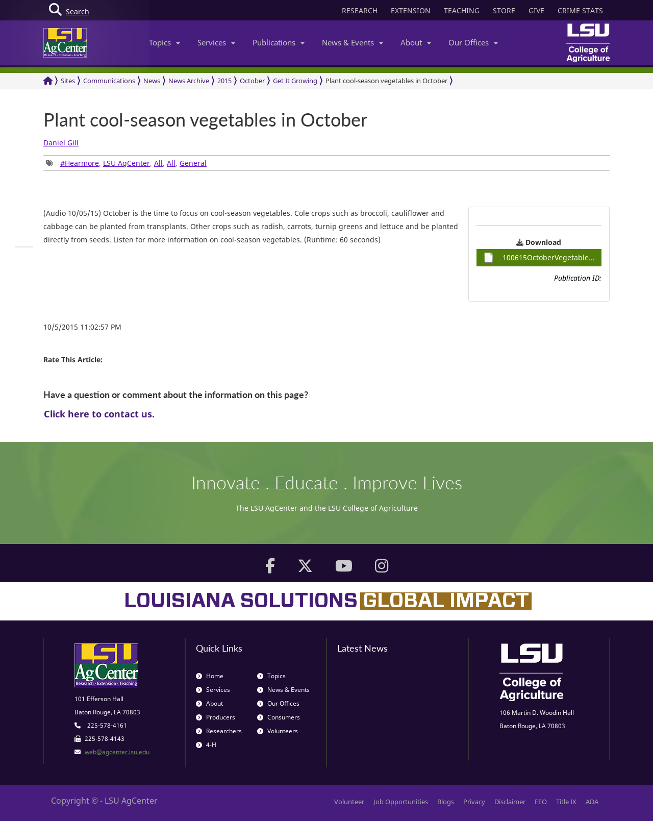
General (193, 163)
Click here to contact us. (99, 414)
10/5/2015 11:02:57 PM (82, 327)
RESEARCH (360, 10)
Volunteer (349, 801)
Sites (68, 80)
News (151, 80)
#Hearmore (79, 163)
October (252, 80)
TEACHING (462, 10)
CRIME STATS (580, 10)
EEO (541, 801)
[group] (24, 246)
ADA (592, 801)
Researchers (219, 731)
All (158, 163)
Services (216, 42)
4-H (206, 744)
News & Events (352, 42)
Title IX (566, 801)
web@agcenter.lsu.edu (117, 752)
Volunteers (277, 731)
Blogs (445, 801)
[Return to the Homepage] (48, 81)
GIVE (536, 10)
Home (209, 675)
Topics (164, 42)
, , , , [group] (126, 163)
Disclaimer (509, 801)
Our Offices (473, 42)
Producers (215, 717)
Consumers (278, 717)
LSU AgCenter (126, 163)
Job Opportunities (400, 801)
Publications (279, 42)
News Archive (188, 80)
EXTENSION (411, 10)
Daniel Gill (61, 142)
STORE (504, 10)
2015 (224, 80)
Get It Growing (295, 80)
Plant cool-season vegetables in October (386, 80)
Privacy (474, 801)
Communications (109, 80)
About (415, 42)
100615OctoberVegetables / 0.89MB (542, 258)
